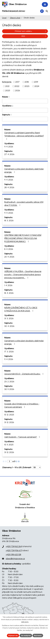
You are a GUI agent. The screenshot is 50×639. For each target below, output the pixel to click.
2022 (16, 86)
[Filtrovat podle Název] (25, 101)
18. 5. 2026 (9, 220)
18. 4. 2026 (9, 293)
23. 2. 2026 (9, 381)
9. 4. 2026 (8, 146)
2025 (7, 90)
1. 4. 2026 (8, 285)
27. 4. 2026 (9, 154)
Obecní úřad (15, 18)
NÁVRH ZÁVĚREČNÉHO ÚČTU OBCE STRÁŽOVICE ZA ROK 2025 (20, 309)
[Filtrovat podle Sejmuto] (25, 119)
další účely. (25, 622)
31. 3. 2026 (9, 318)
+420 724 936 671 (14, 550)
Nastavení (38, 635)
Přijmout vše (13, 635)
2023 (27, 86)
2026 (17, 90)
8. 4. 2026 (8, 249)
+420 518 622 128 (13, 554)
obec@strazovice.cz (15, 558)
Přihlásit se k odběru (31, 31)
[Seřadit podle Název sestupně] (9, 97)
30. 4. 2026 (9, 326)
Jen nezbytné (26, 635)
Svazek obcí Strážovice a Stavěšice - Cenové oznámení (21, 405)
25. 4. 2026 (9, 256)
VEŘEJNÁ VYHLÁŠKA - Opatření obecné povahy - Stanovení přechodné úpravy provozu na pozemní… (22, 274)
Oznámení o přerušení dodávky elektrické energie (24, 170)
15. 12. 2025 (9, 414)
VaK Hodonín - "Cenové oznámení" (22, 437)
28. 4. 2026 (9, 187)
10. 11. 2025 (8, 444)
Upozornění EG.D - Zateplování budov (24, 374)
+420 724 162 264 (14, 546)
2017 (17, 82)
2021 (7, 86)
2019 (36, 82)
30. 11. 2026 (9, 389)
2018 (27, 82)
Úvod (4, 18)
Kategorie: (7, 82)
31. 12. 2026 (9, 422)
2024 (36, 86)
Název (5, 97)
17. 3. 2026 (9, 351)
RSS (34, 36)
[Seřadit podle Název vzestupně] (9, 96)
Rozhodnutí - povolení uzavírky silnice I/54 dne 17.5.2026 (23, 203)
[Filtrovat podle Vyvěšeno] (25, 110)
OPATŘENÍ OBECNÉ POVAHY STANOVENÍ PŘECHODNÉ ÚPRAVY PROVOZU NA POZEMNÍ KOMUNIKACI (22, 238)
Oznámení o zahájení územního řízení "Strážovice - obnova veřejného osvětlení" (24, 135)
